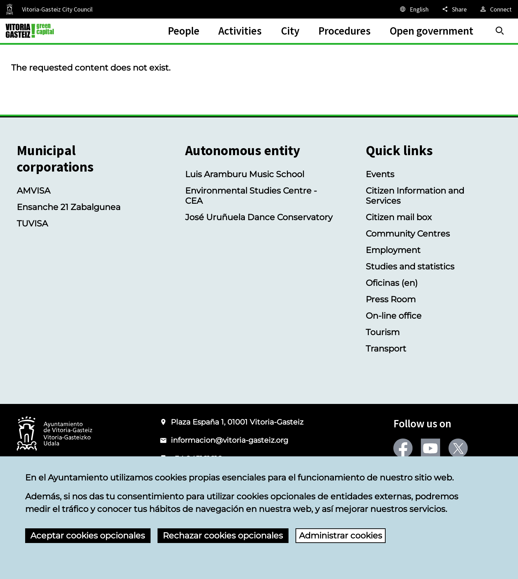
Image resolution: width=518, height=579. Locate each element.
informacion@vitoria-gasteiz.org (229, 440)
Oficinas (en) (392, 283)
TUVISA (32, 223)
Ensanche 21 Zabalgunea (69, 207)
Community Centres (408, 234)
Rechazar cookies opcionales (223, 535)
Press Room (391, 299)
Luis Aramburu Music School (244, 174)
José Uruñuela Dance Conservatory (259, 217)
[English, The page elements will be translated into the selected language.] (414, 9)
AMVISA (33, 191)
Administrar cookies (340, 535)
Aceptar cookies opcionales (87, 535)
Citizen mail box (399, 217)
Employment (393, 250)
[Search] (499, 31)
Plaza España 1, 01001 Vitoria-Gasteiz (237, 422)
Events (380, 174)
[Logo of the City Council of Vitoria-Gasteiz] (54, 434)
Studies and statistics (410, 266)
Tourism (383, 332)
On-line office (394, 316)
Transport (386, 348)
